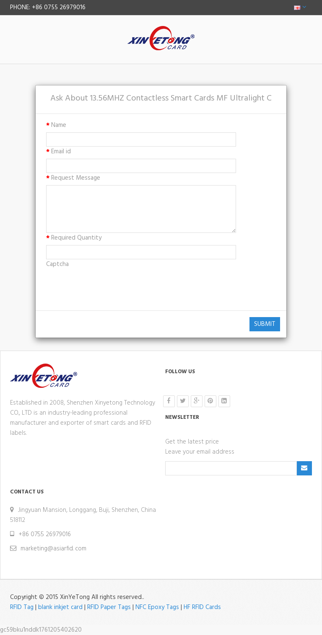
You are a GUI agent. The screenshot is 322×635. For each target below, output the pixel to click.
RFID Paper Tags (109, 607)
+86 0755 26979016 (44, 534)
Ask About (69, 98)
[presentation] (110, 287)
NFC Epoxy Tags (157, 607)
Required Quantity (76, 238)
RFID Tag (22, 607)
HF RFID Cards (202, 607)
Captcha (57, 264)
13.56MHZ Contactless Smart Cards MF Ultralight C (181, 98)
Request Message (75, 178)
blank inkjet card (60, 607)
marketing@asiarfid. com (53, 549)
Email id (61, 152)
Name (58, 125)
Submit (264, 324)
